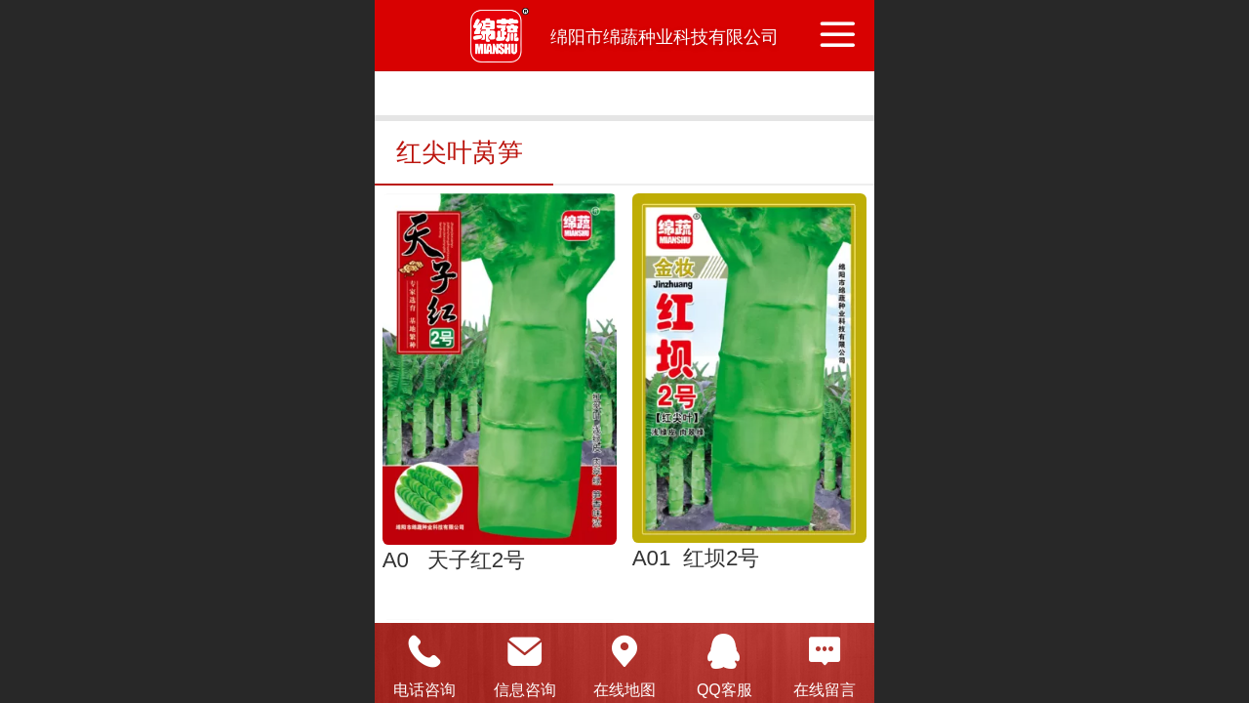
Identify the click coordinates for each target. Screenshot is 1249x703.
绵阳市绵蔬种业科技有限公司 (664, 37)
